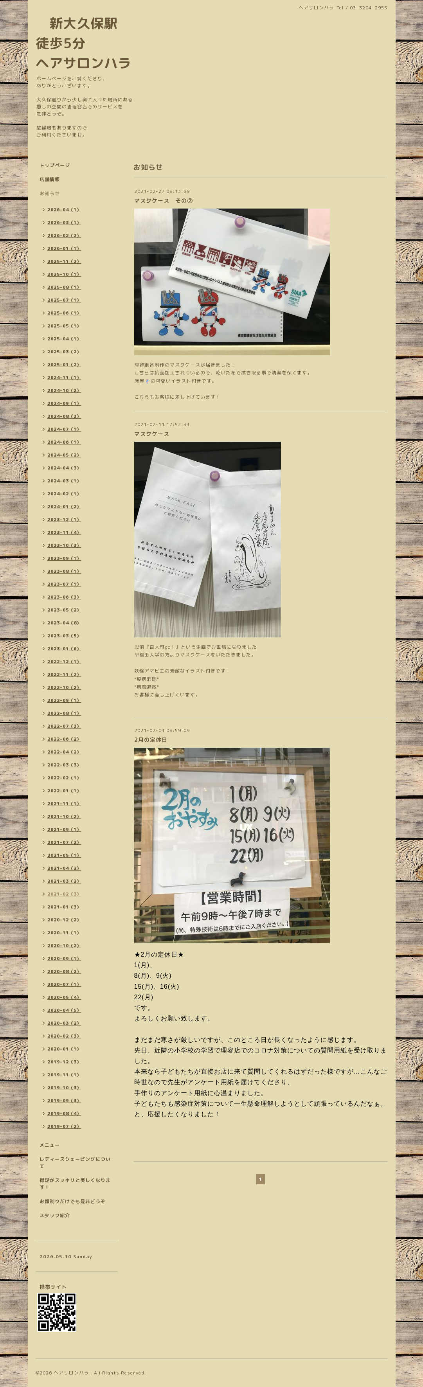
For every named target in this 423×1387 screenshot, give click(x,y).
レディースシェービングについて (75, 1162)
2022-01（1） (64, 791)
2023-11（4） (64, 532)
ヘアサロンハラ (72, 1372)
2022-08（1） (64, 713)
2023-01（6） (64, 649)
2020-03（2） (64, 1023)
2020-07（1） (64, 984)
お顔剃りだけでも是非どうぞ (73, 1201)
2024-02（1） (64, 494)
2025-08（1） (64, 287)
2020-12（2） (64, 920)
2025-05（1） (64, 326)
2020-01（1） (64, 1049)
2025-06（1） (64, 313)
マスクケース (151, 433)
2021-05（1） (64, 855)
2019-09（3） (64, 1100)
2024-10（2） (64, 390)
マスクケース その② (163, 200)
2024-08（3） (64, 416)
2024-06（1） (64, 442)
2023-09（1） (64, 558)
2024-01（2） (64, 507)
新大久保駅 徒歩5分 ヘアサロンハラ (83, 43)
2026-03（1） (64, 222)
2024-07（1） (64, 429)
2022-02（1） (64, 778)
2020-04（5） (64, 1010)
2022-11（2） (64, 674)
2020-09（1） (64, 958)
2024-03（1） (64, 481)
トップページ (55, 165)
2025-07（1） (64, 300)
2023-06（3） (64, 597)
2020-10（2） (64, 946)
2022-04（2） (64, 752)
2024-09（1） (64, 403)
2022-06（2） (64, 739)
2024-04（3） (64, 468)
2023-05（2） (64, 610)
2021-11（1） (64, 804)
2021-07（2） (64, 842)
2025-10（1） (64, 274)
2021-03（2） (64, 881)
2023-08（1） (64, 571)
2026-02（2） (64, 235)
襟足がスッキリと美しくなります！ (75, 1184)
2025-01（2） (64, 365)
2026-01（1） (64, 248)
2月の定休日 (150, 739)
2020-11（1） (64, 933)
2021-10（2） (64, 816)
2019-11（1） (64, 1075)
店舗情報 (50, 179)
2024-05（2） (64, 455)
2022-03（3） (64, 765)
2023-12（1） (64, 519)
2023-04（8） (64, 623)
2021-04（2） (64, 868)
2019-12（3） (64, 1062)
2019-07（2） (64, 1126)
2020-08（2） (64, 971)
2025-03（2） (64, 352)
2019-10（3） (64, 1088)
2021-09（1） (64, 829)
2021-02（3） (64, 894)
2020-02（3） (64, 1036)
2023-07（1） (64, 584)
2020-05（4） (64, 997)
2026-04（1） (64, 210)
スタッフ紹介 (55, 1215)
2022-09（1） (64, 700)
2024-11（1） (64, 377)
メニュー (50, 1145)
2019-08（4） (64, 1113)
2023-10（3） (64, 545)
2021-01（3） (64, 907)
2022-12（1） (64, 661)
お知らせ (50, 193)
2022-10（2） (64, 687)
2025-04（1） (64, 339)
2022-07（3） (64, 726)
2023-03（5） (64, 636)
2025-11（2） (64, 261)
